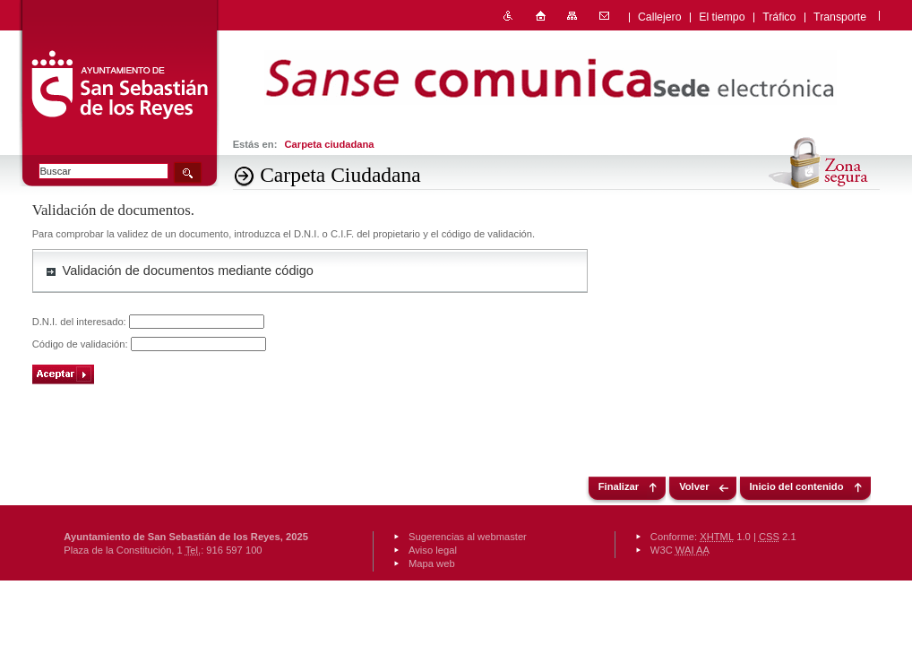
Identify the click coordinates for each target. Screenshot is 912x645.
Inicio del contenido (797, 486)
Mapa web (432, 563)
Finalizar (618, 486)
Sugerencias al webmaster (468, 536)
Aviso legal (433, 550)
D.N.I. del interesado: (80, 321)
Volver (694, 486)
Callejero (660, 17)
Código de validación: (81, 344)
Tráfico (779, 17)
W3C (680, 550)
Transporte (839, 17)
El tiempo (721, 17)
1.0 (725, 536)
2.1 (777, 536)
